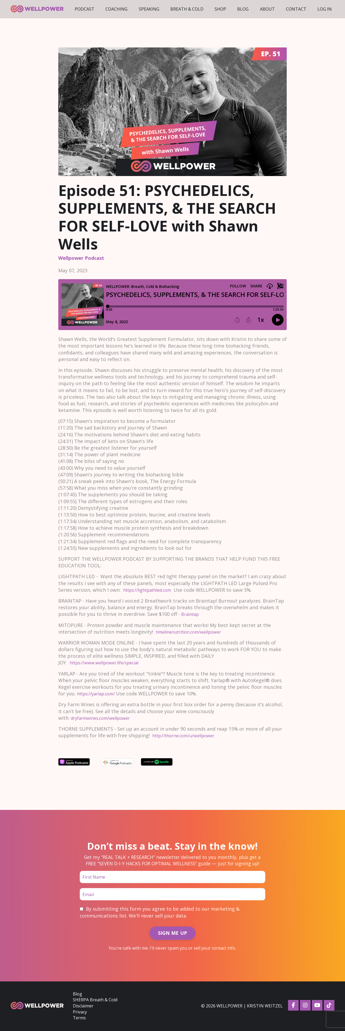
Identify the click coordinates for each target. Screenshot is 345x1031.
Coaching (116, 9)
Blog (243, 9)
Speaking (149, 9)
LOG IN (324, 9)
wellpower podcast (81, 258)
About (267, 9)
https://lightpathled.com (151, 590)
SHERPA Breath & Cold (95, 1001)
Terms (79, 1018)
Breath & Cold (187, 9)
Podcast (84, 9)
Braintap (192, 614)
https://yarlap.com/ (99, 693)
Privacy (80, 1013)
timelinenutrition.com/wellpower (194, 632)
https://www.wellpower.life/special (109, 662)
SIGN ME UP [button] (172, 934)
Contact (296, 9)
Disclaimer (83, 1007)
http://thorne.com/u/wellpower (188, 735)
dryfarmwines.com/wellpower (105, 718)
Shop (220, 9)
